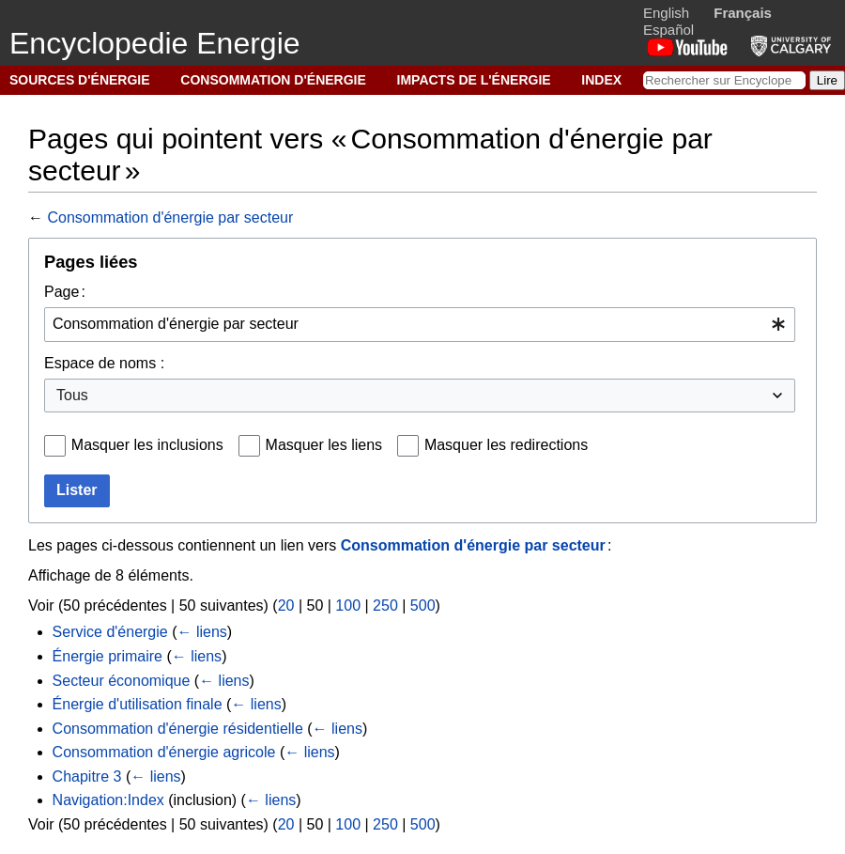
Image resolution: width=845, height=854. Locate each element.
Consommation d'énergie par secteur (170, 217)
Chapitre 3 (87, 776)
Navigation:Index (108, 800)
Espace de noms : (104, 363)
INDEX (601, 79)
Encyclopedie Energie (154, 43)
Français (743, 13)
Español (668, 30)
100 (348, 605)
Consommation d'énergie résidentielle (178, 729)
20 (286, 605)
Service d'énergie (110, 632)
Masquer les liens (324, 445)
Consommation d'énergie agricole (164, 752)
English (666, 13)
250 (385, 605)
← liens (202, 632)
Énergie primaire (107, 656)
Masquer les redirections (506, 445)
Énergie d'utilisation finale (138, 704)
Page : (64, 292)
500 (423, 605)
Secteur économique (122, 681)
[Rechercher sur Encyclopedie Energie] (724, 80)
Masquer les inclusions (147, 445)
